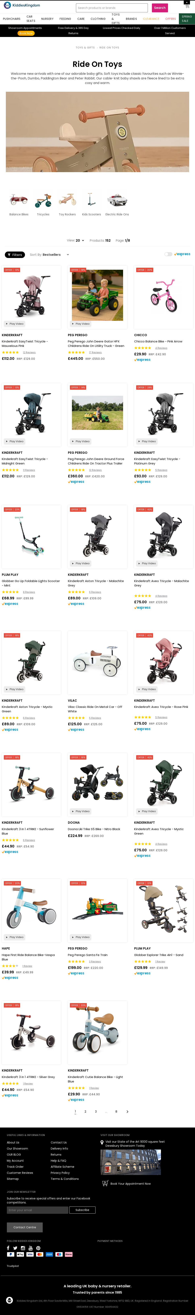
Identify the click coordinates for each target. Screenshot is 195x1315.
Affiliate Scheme (62, 1167)
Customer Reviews (20, 1173)
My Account (15, 1161)
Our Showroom (17, 1149)
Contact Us (59, 1142)
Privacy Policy (60, 1173)
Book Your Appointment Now (131, 1184)
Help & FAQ (58, 1161)
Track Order (15, 1167)
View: (71, 240)
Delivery (66, 28)
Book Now (26, 33)
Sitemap (13, 1179)
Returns (56, 1155)
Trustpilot (13, 1266)
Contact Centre (24, 1227)
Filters (15, 255)
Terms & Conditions (65, 1179)
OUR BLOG (14, 1155)
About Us (13, 1142)
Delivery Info (59, 1149)
